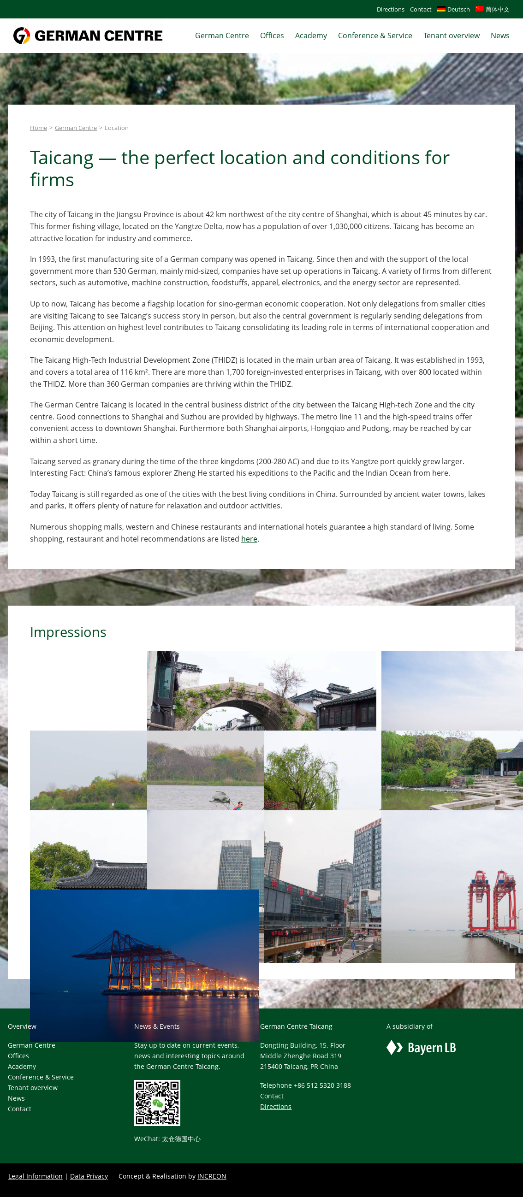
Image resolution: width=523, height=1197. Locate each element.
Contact (272, 1095)
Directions (275, 1106)
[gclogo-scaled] (88, 23)
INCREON (211, 1176)
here (249, 539)
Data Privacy (89, 1176)
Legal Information (35, 1176)
